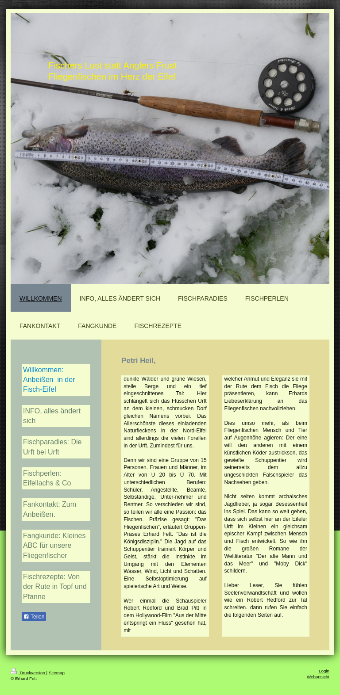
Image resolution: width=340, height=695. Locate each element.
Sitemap (57, 672)
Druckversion (28, 672)
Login (324, 670)
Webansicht (318, 676)
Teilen (33, 617)
